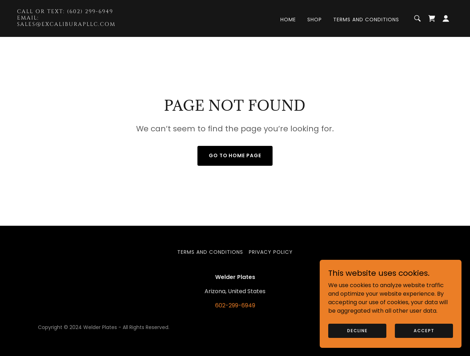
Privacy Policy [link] (271, 252)
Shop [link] (314, 19)
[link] (78, 24)
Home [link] (288, 19)
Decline (357, 330)
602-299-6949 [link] (235, 305)
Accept (424, 330)
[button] (446, 18)
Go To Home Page (235, 155)
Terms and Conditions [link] (366, 19)
